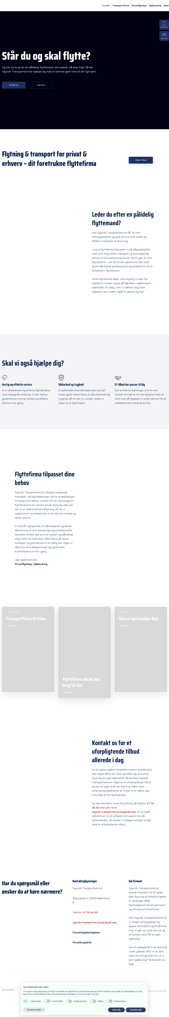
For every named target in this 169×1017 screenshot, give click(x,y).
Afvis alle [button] (116, 1010)
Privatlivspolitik (82, 942)
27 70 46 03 (90, 912)
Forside (106, 5)
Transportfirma (120, 5)
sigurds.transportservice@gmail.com (114, 812)
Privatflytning (139, 5)
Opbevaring (155, 5)
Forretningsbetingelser (86, 932)
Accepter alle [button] (136, 1010)
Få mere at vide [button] (34, 1010)
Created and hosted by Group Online (152, 991)
